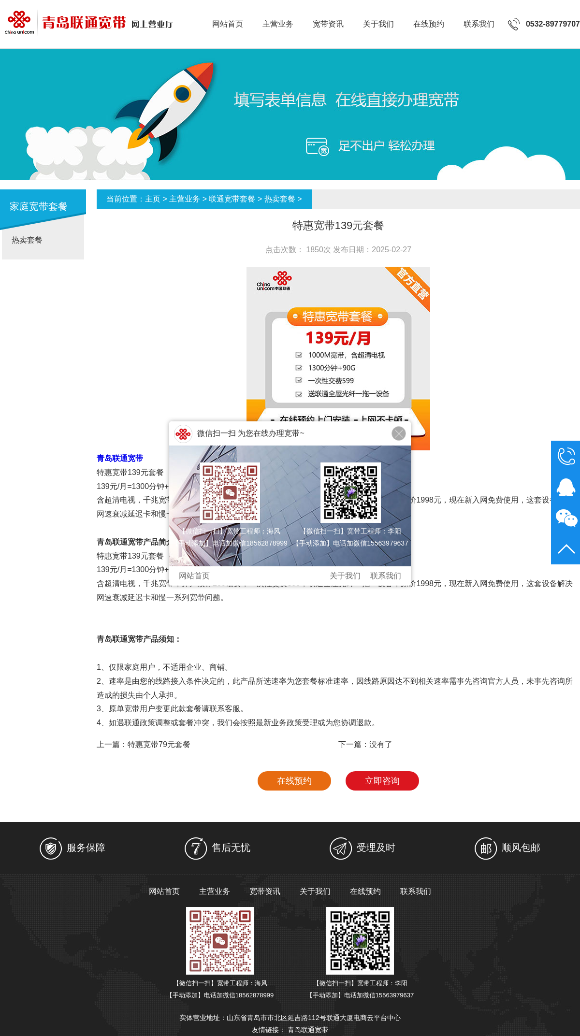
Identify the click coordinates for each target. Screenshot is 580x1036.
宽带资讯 (328, 24)
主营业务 (277, 24)
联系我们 (479, 24)
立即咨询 (382, 781)
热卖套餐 (27, 240)
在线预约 (428, 24)
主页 (152, 199)
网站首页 (227, 24)
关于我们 (378, 24)
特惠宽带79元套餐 (159, 744)
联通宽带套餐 (232, 199)
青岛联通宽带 (308, 1030)
